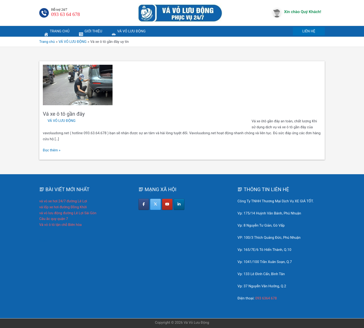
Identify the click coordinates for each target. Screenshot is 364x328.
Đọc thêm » (52, 150)
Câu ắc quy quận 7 (54, 219)
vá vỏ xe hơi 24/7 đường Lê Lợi (63, 201)
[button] (309, 31)
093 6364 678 (266, 298)
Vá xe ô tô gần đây (64, 114)
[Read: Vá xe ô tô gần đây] (78, 85)
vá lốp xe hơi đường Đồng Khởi (63, 207)
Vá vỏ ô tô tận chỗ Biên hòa (60, 225)
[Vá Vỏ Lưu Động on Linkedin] (179, 204)
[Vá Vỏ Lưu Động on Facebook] (143, 204)
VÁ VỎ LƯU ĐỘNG (62, 121)
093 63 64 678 (65, 14)
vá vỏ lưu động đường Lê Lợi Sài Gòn (68, 213)
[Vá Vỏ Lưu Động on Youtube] (167, 204)
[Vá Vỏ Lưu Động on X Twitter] (155, 204)
